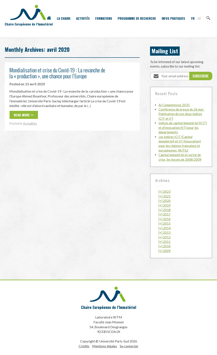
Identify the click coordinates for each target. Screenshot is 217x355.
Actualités (30, 123)
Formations (103, 18)
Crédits (84, 346)
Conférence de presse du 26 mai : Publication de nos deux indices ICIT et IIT (181, 113)
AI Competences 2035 (174, 105)
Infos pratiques (173, 18)
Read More (22, 115)
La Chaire (64, 18)
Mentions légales (104, 346)
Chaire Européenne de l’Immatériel (108, 307)
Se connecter (129, 346)
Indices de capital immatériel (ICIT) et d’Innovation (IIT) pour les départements (183, 127)
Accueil (49, 18)
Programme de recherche (137, 18)
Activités (83, 18)
